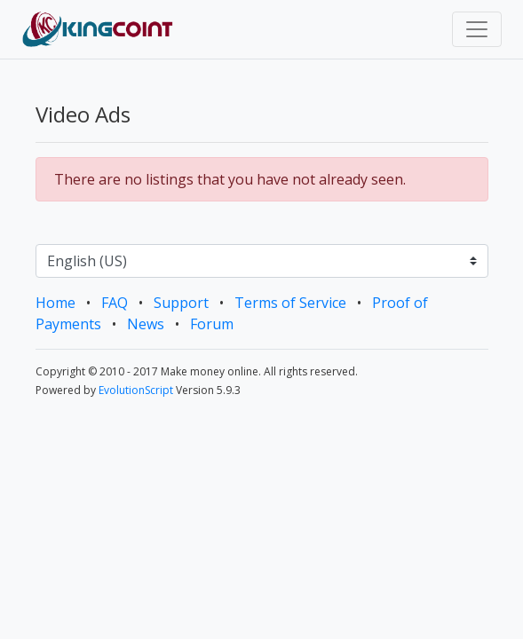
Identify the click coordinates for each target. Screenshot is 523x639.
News (145, 324)
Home (55, 302)
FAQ (114, 302)
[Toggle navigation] (477, 29)
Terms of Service (290, 302)
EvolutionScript (136, 390)
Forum (212, 324)
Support (181, 302)
